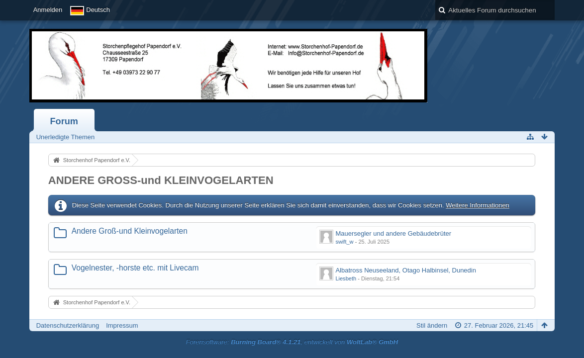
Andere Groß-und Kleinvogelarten (130, 231)
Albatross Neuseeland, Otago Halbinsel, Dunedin (405, 270)
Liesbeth (345, 278)
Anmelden (48, 9)
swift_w (344, 242)
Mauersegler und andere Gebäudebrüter (393, 233)
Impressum (122, 325)
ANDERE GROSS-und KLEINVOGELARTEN (161, 180)
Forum (64, 121)
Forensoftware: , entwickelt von (292, 342)
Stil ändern (431, 325)
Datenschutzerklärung (67, 325)
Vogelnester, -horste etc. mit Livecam (135, 268)
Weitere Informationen (477, 205)
